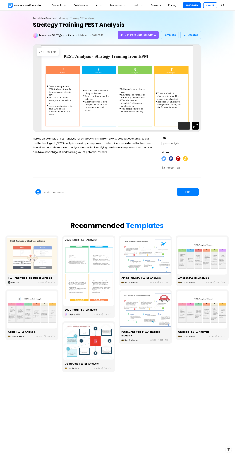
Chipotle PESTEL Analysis (193, 332)
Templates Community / (46, 18)
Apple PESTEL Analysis (22, 332)
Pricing (172, 5)
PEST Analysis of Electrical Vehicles (30, 278)
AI (99, 5)
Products (58, 5)
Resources (117, 5)
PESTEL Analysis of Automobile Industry (140, 333)
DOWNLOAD (191, 5)
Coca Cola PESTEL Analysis (82, 364)
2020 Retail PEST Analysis (81, 310)
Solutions (80, 5)
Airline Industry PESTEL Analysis (141, 278)
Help (138, 5)
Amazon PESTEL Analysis (193, 278)
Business (155, 5)
